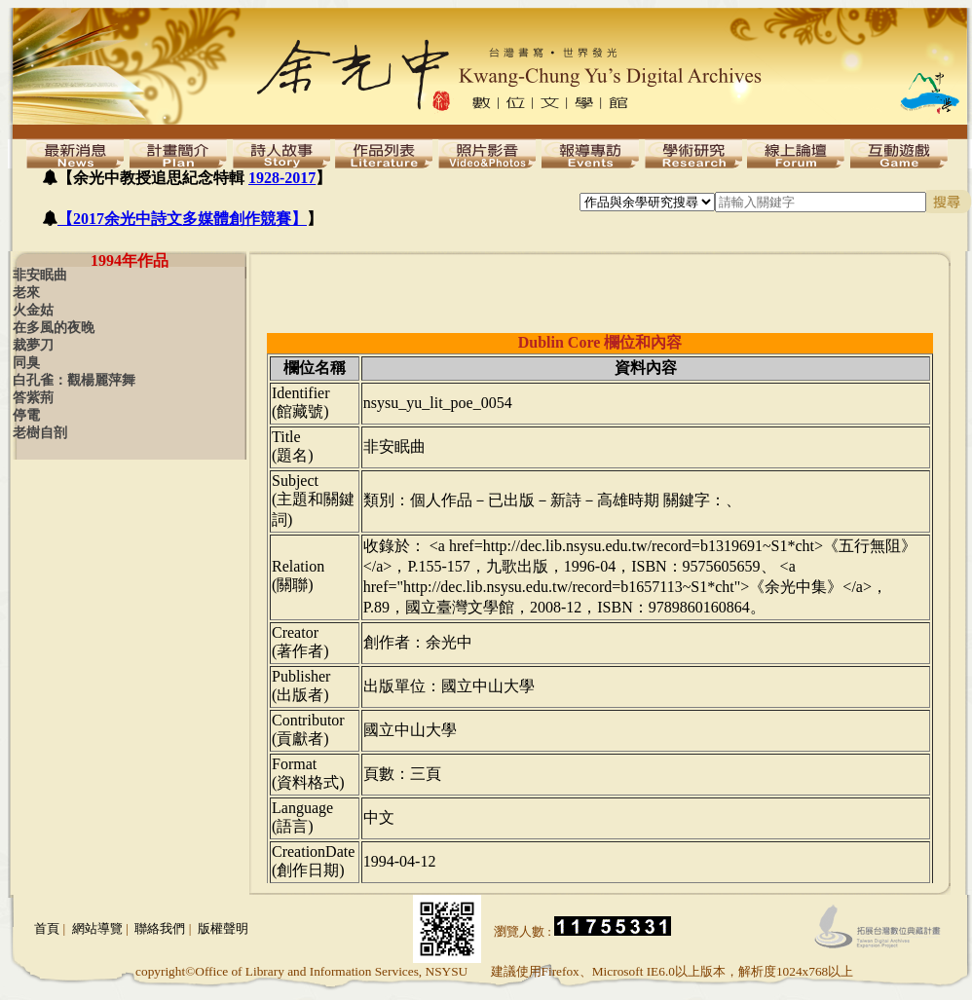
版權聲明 (223, 928)
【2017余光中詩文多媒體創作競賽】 (182, 218)
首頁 (46, 928)
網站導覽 (97, 928)
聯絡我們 (159, 928)
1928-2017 (282, 177)
